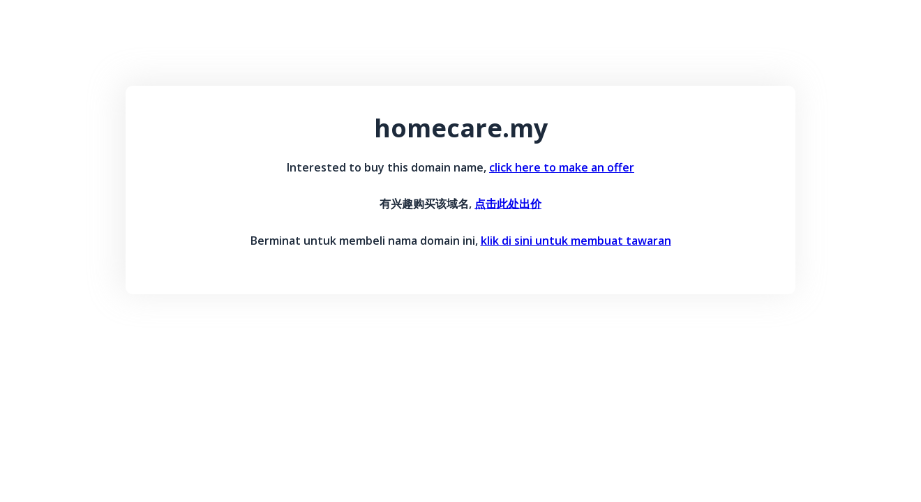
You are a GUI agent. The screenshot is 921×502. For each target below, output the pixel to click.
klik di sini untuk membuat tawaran (576, 240)
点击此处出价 (507, 203)
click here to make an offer (561, 167)
